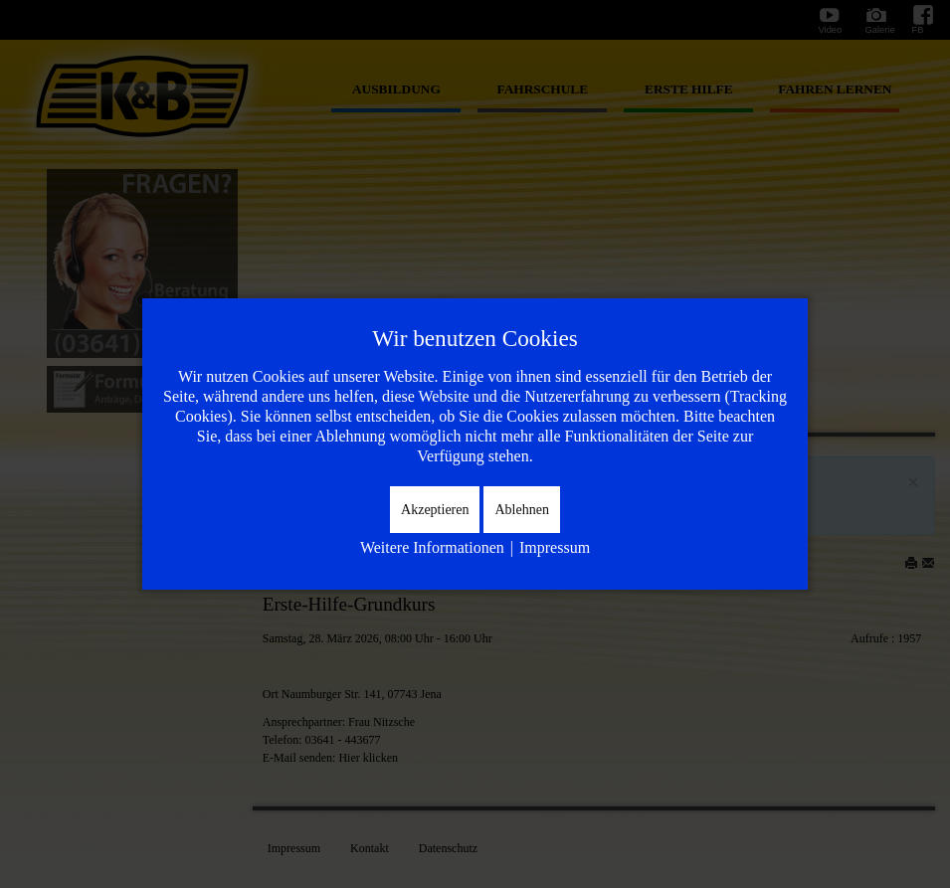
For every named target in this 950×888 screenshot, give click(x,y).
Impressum (554, 547)
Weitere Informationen (432, 547)
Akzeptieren (435, 509)
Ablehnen (521, 509)
